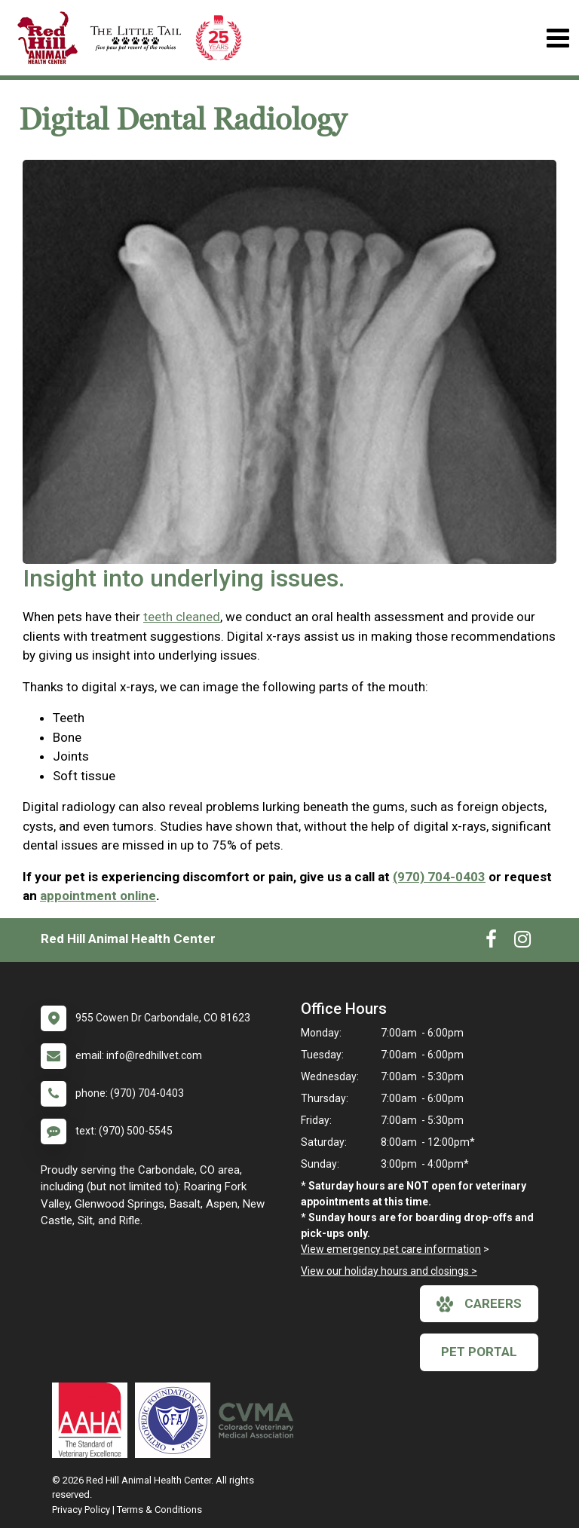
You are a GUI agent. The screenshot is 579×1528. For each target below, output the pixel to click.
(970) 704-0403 (439, 876)
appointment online (98, 895)
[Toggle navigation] (557, 38)
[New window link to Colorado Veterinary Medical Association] (259, 1420)
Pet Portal (479, 1351)
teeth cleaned (181, 616)
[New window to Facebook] (491, 942)
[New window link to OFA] (176, 1420)
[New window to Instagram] (522, 942)
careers (479, 1304)
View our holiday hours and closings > (389, 1271)
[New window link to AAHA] (93, 1420)
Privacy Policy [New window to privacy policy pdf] (81, 1509)
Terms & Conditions (159, 1509)
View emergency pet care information (391, 1249)
